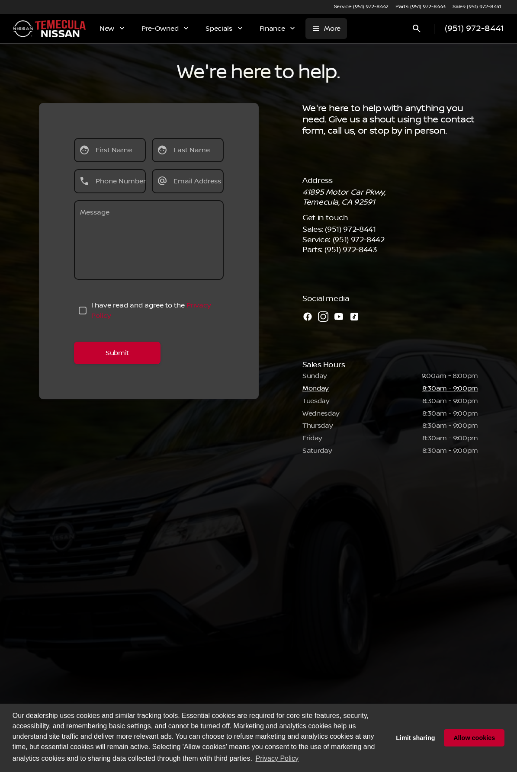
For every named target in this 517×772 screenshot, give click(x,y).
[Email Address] (188, 181)
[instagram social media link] (323, 316)
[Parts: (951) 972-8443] (420, 7)
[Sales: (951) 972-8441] (477, 7)
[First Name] (110, 150)
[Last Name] (188, 150)
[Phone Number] (110, 181)
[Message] (149, 240)
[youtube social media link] (339, 316)
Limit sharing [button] (415, 737)
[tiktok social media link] (354, 316)
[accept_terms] (82, 310)
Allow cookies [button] (474, 737)
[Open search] (417, 28)
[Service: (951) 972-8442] (361, 7)
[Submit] (117, 353)
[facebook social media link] (307, 316)
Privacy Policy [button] (277, 758)
